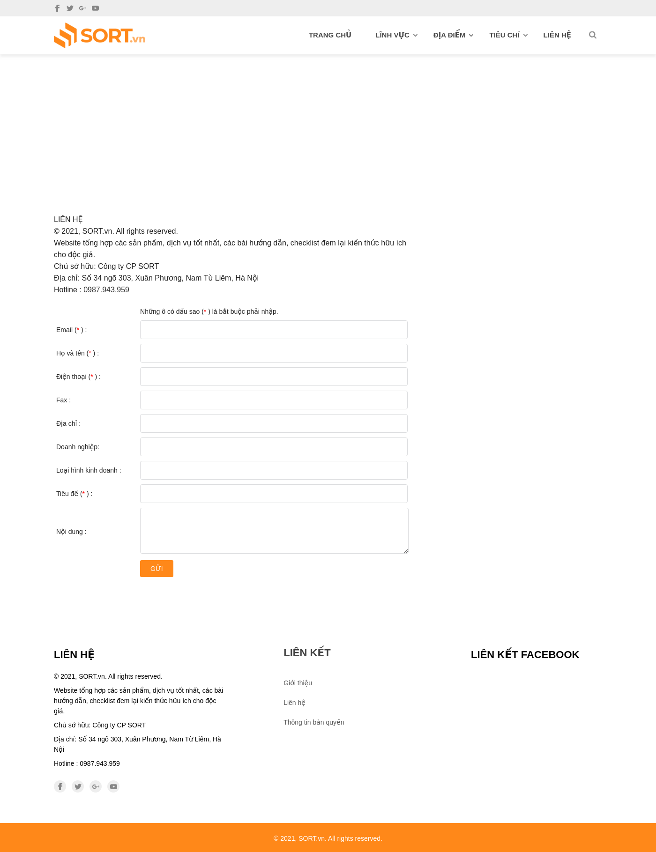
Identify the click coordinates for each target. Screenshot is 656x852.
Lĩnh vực (396, 35)
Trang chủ (330, 35)
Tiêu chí (508, 35)
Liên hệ (557, 35)
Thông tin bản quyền (313, 722)
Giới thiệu (297, 683)
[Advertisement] (328, 124)
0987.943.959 (106, 290)
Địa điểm (453, 35)
